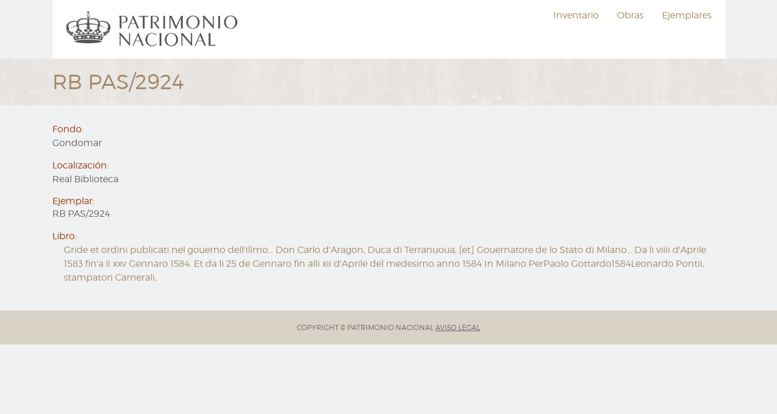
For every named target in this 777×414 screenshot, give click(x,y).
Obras (630, 15)
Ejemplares (686, 15)
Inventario (576, 15)
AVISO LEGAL (457, 327)
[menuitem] (153, 29)
